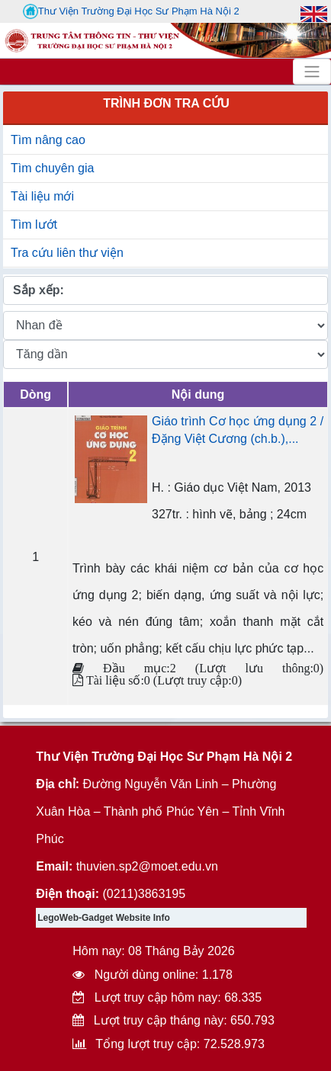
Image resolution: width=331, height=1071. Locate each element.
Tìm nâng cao (48, 139)
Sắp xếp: (38, 290)
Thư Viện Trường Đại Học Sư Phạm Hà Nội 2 (131, 11)
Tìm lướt (34, 224)
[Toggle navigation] (312, 72)
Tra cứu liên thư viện (67, 252)
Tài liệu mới (42, 196)
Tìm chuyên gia (52, 168)
